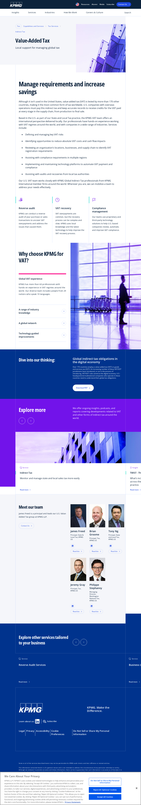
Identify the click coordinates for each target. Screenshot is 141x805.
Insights (15, 12)
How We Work (70, 12)
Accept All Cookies (105, 797)
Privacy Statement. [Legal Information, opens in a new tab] (73, 802)
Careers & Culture (94, 12)
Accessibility (42, 730)
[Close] (137, 788)
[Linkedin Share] (37, 721)
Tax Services (53, 26)
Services (32, 12)
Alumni (94, 4)
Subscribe (110, 4)
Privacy (30, 730)
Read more (23, 682)
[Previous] (22, 421)
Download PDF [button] (83, 388)
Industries (50, 12)
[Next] (31, 421)
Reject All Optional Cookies (105, 790)
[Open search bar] (126, 13)
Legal (22, 730)
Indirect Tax (20, 32)
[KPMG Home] (16, 4)
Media (102, 4)
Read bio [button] (76, 551)
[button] (77, 4)
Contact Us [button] (25, 526)
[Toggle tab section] (64, 311)
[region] (70, 788)
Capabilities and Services (33, 26)
